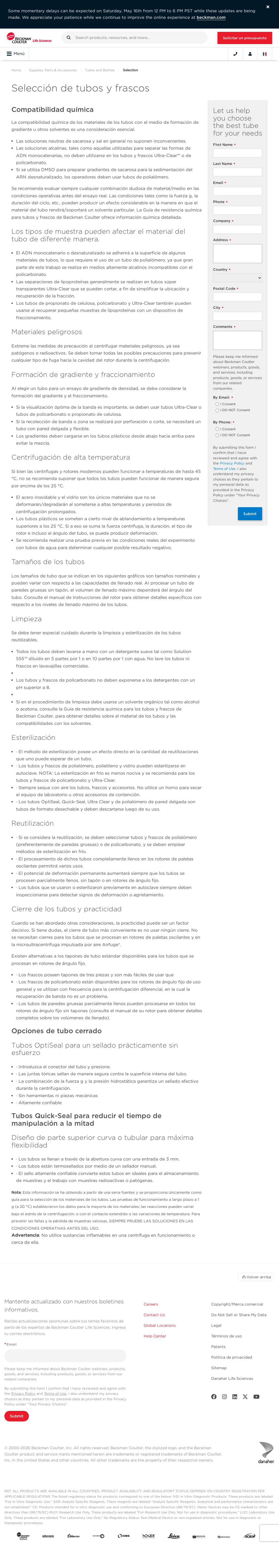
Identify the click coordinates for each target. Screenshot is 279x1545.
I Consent (228, 404)
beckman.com (211, 17)
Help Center (155, 1336)
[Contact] (235, 54)
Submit (250, 514)
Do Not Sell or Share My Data (238, 1315)
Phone (220, 202)
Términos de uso (226, 1336)
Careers (151, 1304)
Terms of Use (224, 469)
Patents (218, 1346)
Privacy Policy (232, 463)
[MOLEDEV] (198, 1537)
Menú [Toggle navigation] (16, 54)
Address (222, 240)
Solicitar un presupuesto (245, 38)
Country (222, 269)
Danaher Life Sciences (232, 1378)
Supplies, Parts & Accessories (53, 70)
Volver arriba (256, 1277)
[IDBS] (123, 1537)
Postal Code (225, 289)
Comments (224, 327)
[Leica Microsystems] (173, 1537)
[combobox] (134, 37)
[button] (69, 37)
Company (223, 221)
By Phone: (223, 422)
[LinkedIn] (234, 1398)
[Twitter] (245, 1398)
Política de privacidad (231, 1357)
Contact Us (154, 1315)
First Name (224, 145)
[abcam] (48, 1537)
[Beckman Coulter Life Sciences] (29, 38)
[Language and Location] (264, 54)
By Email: (223, 397)
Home (16, 70)
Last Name (224, 164)
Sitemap (219, 1368)
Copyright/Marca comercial (237, 1304)
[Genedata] (98, 1537)
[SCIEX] (249, 1537)
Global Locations (160, 1325)
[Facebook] (214, 1398)
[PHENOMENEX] (224, 1537)
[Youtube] (256, 1398)
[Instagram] (224, 1398)
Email (219, 183)
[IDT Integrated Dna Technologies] (148, 1537)
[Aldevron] (73, 1537)
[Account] (250, 54)
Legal (216, 1325)
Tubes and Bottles (100, 70)
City (218, 308)
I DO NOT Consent (235, 410)
